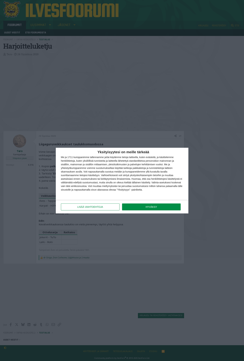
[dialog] (122, 180)
